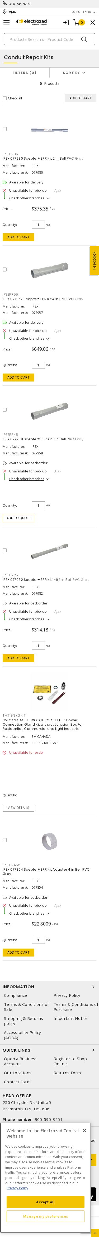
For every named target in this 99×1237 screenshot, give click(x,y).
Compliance (15, 995)
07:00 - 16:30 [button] (81, 12)
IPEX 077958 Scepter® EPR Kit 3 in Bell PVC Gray (43, 439)
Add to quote (19, 518)
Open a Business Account (20, 1061)
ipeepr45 (10, 434)
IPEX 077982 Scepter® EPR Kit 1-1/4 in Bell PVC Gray (46, 579)
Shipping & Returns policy (23, 1021)
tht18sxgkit (14, 715)
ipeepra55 (12, 865)
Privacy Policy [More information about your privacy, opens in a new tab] (17, 1188)
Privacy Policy (67, 995)
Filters (25, 73)
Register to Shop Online (70, 1061)
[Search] (49, 39)
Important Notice (71, 1018)
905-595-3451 (49, 1119)
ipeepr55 (10, 294)
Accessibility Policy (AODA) (22, 1035)
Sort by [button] (71, 73)
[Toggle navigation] (7, 22)
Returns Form (67, 1072)
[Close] (84, 1131)
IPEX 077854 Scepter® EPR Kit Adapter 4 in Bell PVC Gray (46, 871)
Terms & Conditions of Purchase (76, 1007)
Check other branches (26, 198)
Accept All (45, 1202)
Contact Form (17, 1081)
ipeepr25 (10, 575)
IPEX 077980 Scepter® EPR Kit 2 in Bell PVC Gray (43, 158)
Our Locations (17, 1072)
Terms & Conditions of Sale (26, 1007)
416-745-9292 (20, 4)
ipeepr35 (10, 154)
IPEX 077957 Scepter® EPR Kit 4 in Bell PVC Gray (43, 299)
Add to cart (18, 237)
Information (49, 987)
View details (19, 807)
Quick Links (49, 1050)
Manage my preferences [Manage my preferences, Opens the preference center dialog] (45, 1216)
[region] (45, 1178)
